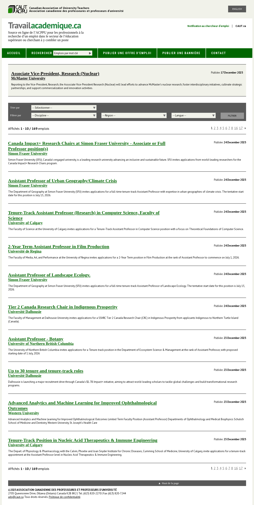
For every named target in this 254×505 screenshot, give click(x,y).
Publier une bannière (181, 53)
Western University (23, 413)
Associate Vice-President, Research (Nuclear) (55, 73)
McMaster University (28, 78)
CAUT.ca (240, 26)
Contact (218, 53)
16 (236, 128)
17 (241, 128)
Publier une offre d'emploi (127, 53)
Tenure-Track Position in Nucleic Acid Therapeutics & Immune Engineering (82, 440)
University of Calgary (25, 223)
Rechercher (42, 53)
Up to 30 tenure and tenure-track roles (45, 370)
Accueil (14, 53)
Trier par (15, 107)
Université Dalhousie (25, 312)
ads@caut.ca (16, 497)
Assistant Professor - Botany (35, 338)
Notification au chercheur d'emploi (208, 26)
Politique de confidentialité (64, 497)
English (237, 8)
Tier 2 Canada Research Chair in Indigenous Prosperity (63, 306)
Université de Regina (25, 251)
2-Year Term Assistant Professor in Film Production (58, 246)
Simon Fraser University (28, 153)
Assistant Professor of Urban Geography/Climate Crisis (62, 180)
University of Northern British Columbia (41, 344)
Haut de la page (170, 483)
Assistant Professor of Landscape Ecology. (49, 274)
